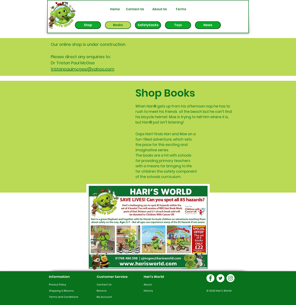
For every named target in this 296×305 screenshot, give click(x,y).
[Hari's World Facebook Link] (210, 278)
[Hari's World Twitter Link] (220, 278)
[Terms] (181, 9)
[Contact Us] (134, 9)
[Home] (115, 9)
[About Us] (159, 9)
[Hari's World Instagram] (231, 278)
